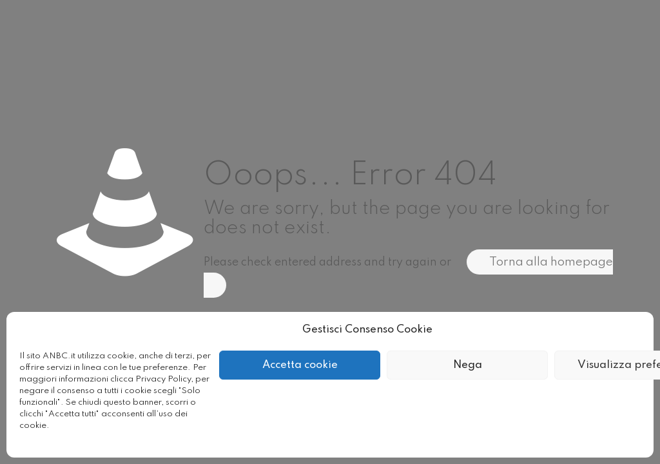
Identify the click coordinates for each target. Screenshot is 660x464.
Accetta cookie (300, 365)
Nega (467, 365)
